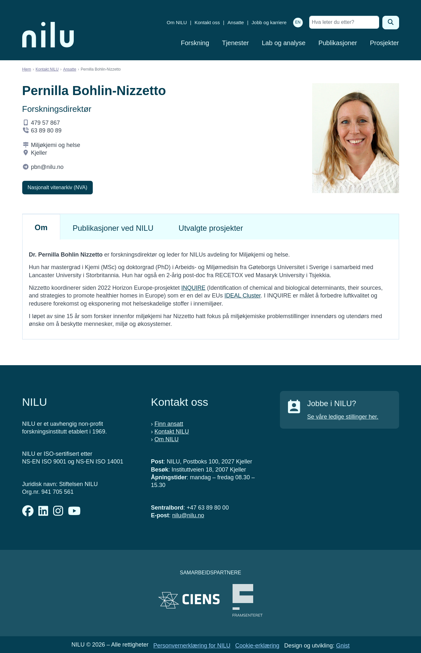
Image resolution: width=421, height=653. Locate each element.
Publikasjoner (337, 42)
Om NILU (177, 22)
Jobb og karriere (269, 22)
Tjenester (235, 42)
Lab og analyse (284, 42)
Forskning (195, 42)
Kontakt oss (207, 22)
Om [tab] (41, 227)
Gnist (342, 645)
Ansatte (235, 22)
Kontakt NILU (47, 69)
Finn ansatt (169, 424)
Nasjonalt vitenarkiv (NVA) (58, 187)
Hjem (26, 69)
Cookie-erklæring (257, 645)
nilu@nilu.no (188, 515)
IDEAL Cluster (243, 295)
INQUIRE (193, 288)
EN (298, 22)
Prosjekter (384, 42)
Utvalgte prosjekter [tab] (210, 228)
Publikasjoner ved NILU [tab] (113, 228)
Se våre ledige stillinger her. (342, 417)
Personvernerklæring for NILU (191, 645)
